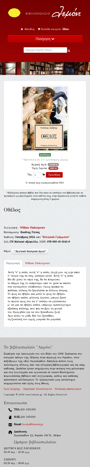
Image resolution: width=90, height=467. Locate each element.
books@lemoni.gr (32, 424)
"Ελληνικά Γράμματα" (55, 237)
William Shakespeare (32, 227)
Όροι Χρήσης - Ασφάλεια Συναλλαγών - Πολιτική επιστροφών (42, 389)
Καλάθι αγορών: (53, 29)
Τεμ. (29, 174)
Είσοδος (28, 29)
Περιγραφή (13, 263)
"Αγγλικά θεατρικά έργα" (30, 251)
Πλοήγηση (45, 39)
